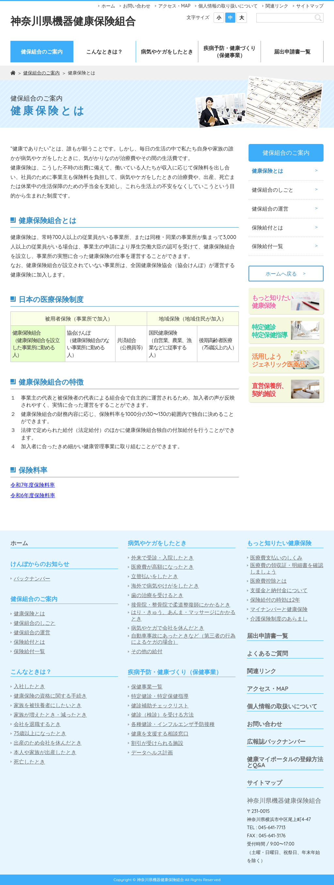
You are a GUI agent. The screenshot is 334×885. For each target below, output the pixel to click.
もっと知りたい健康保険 (272, 301)
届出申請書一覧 (292, 51)
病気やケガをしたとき (167, 51)
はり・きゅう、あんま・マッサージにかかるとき (183, 615)
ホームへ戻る (286, 273)
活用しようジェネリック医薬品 (278, 360)
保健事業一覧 (146, 687)
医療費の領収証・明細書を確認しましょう (286, 568)
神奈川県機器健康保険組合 (73, 20)
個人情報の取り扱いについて (228, 6)
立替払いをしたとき (154, 576)
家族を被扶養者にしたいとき (48, 705)
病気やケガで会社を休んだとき (167, 628)
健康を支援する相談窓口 (160, 734)
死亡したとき (29, 762)
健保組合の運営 (270, 208)
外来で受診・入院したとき (162, 558)
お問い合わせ (136, 6)
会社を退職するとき (37, 724)
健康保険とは (267, 170)
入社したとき (29, 686)
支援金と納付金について (279, 590)
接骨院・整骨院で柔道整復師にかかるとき (180, 605)
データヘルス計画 (152, 753)
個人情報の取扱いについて (282, 706)
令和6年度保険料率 (32, 495)
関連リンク (277, 6)
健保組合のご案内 (42, 51)
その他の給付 (146, 651)
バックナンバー (32, 579)
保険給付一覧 (267, 246)
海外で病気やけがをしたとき (165, 586)
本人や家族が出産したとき (45, 752)
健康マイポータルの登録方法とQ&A (285, 762)
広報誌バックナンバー (276, 741)
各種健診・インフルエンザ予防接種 (173, 724)
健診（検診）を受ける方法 (162, 715)
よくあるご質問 (267, 653)
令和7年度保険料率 (32, 484)
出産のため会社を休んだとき (48, 743)
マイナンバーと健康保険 (279, 609)
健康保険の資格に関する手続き (50, 696)
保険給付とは (267, 227)
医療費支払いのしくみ (276, 558)
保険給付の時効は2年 (275, 600)
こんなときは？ (104, 51)
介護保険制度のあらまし (279, 619)
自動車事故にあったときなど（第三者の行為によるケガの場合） (183, 639)
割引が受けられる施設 (157, 743)
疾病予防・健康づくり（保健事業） (230, 51)
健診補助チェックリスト (160, 706)
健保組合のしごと (273, 189)
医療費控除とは (268, 581)
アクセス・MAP (174, 6)
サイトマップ (310, 6)
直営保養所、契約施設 (269, 390)
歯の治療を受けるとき (157, 595)
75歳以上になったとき (40, 733)
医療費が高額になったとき (162, 567)
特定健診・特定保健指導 (160, 696)
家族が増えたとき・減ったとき (50, 715)
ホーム (108, 6)
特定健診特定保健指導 (269, 331)
